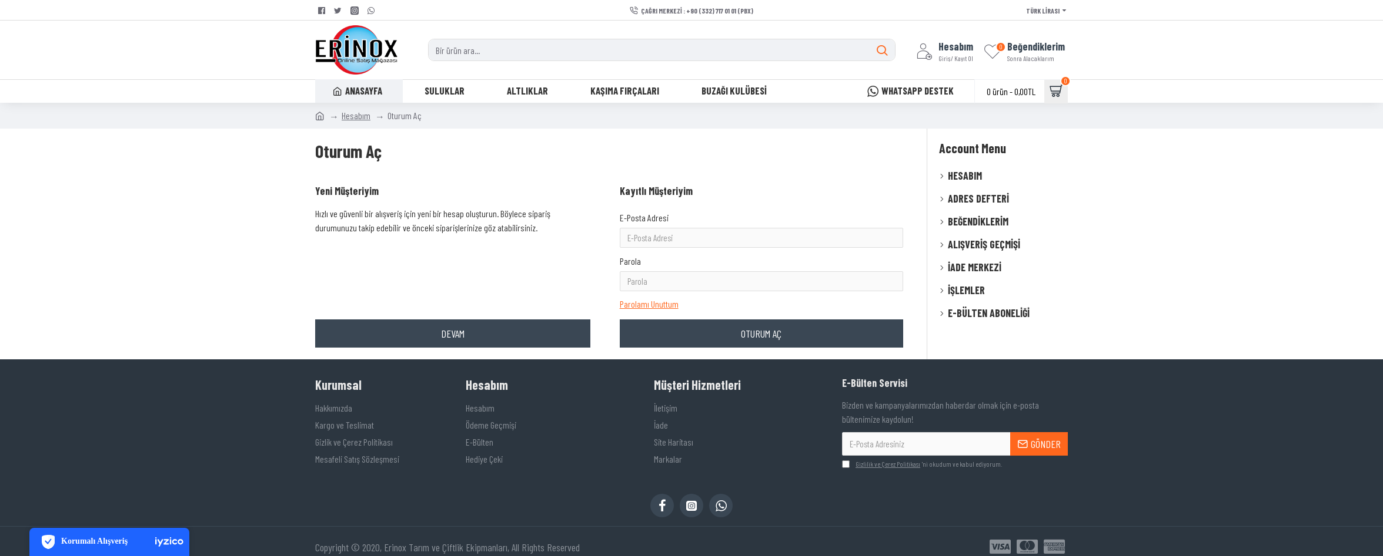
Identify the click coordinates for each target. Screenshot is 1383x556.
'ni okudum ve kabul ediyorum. (922, 453)
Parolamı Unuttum (649, 268)
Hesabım (356, 115)
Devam (453, 300)
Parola (630, 244)
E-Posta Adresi (644, 217)
